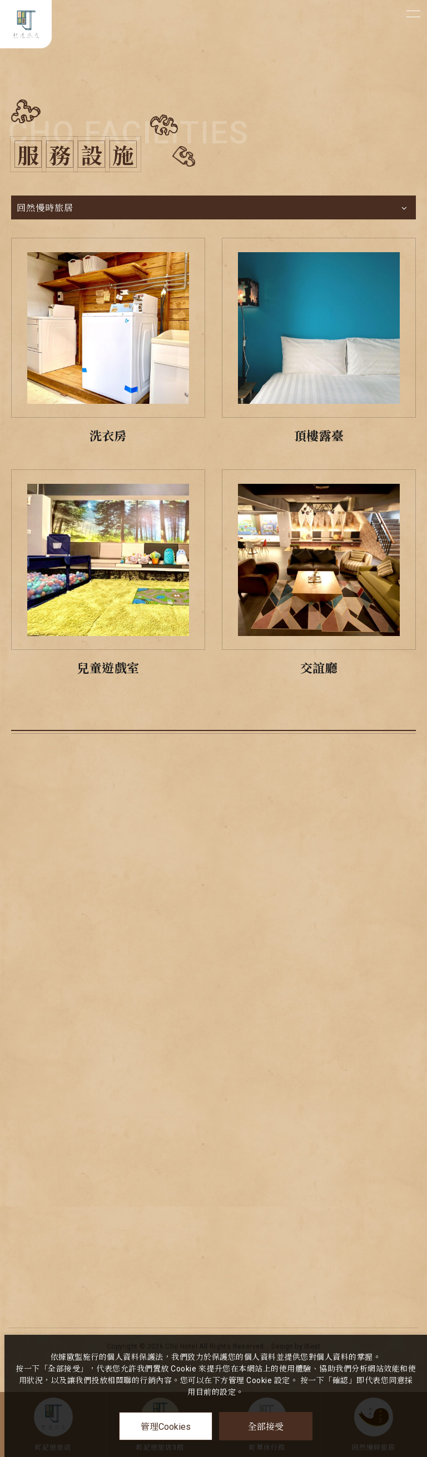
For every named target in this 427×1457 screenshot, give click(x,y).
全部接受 (266, 1426)
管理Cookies (166, 1426)
